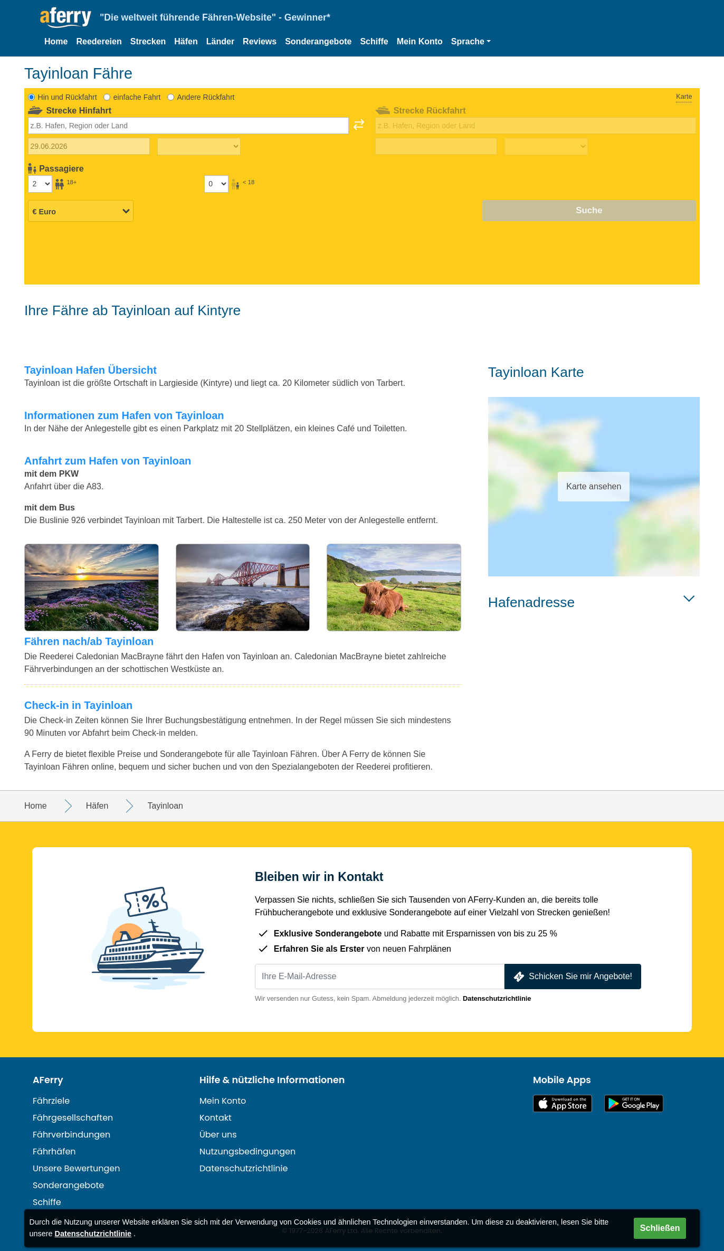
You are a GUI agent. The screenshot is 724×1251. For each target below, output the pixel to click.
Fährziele (51, 1101)
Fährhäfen (54, 1151)
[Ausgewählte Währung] (80, 211)
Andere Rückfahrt (205, 97)
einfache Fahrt (137, 97)
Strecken (148, 41)
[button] (471, 41)
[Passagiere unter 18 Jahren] (216, 183)
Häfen (185, 41)
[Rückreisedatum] (436, 146)
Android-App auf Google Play (633, 1103)
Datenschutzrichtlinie (497, 998)
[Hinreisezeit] (199, 147)
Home (56, 41)
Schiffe (374, 41)
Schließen (660, 1228)
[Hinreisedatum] (89, 146)
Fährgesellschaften (73, 1118)
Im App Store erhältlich (562, 1103)
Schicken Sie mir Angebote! (571, 976)
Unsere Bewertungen (76, 1168)
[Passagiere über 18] (40, 183)
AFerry (48, 1080)
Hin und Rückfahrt (67, 97)
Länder (220, 41)
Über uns (218, 1135)
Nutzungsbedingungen (247, 1151)
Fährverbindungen (71, 1135)
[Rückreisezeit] (546, 147)
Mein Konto (420, 41)
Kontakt (215, 1118)
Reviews (260, 41)
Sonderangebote (318, 41)
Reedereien (98, 41)
